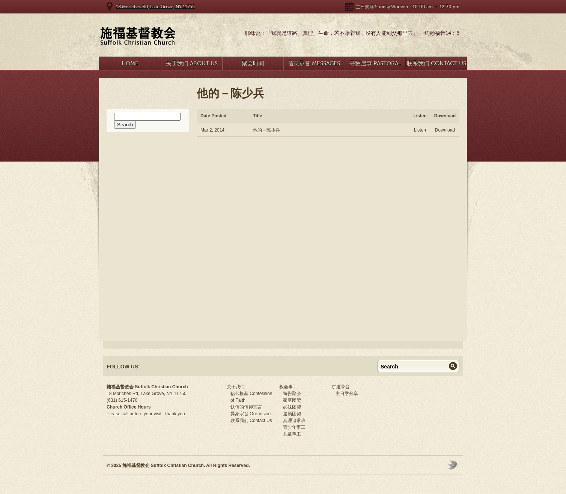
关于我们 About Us (192, 63)
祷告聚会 (292, 393)
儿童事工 (292, 434)
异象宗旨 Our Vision (250, 413)
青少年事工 (294, 427)
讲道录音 (341, 386)
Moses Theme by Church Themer (453, 465)
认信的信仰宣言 (246, 407)
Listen (420, 130)
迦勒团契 (292, 413)
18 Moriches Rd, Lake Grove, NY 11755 (155, 6)
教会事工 (288, 386)
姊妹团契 (292, 407)
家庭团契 (292, 400)
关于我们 (236, 386)
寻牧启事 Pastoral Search (375, 65)
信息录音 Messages (314, 63)
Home (130, 63)
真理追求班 (294, 420)
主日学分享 (347, 393)
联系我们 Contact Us (436, 63)
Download (445, 130)
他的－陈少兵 (266, 130)
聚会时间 (253, 63)
